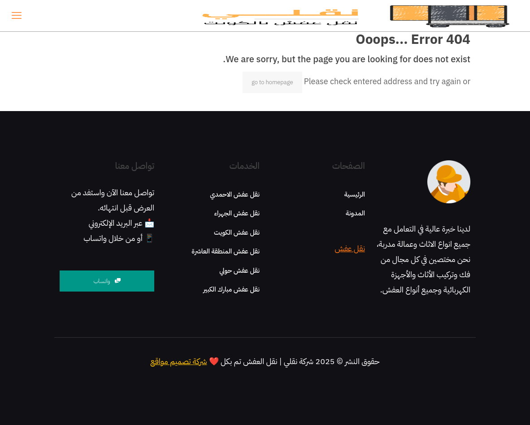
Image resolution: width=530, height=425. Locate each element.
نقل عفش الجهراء (237, 213)
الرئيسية (354, 194)
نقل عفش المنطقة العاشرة (225, 251)
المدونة (355, 213)
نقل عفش (350, 248)
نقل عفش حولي (239, 270)
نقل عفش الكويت (237, 232)
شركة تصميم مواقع (178, 361)
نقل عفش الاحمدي (235, 194)
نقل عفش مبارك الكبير (231, 289)
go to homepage (272, 82)
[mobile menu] (16, 15)
